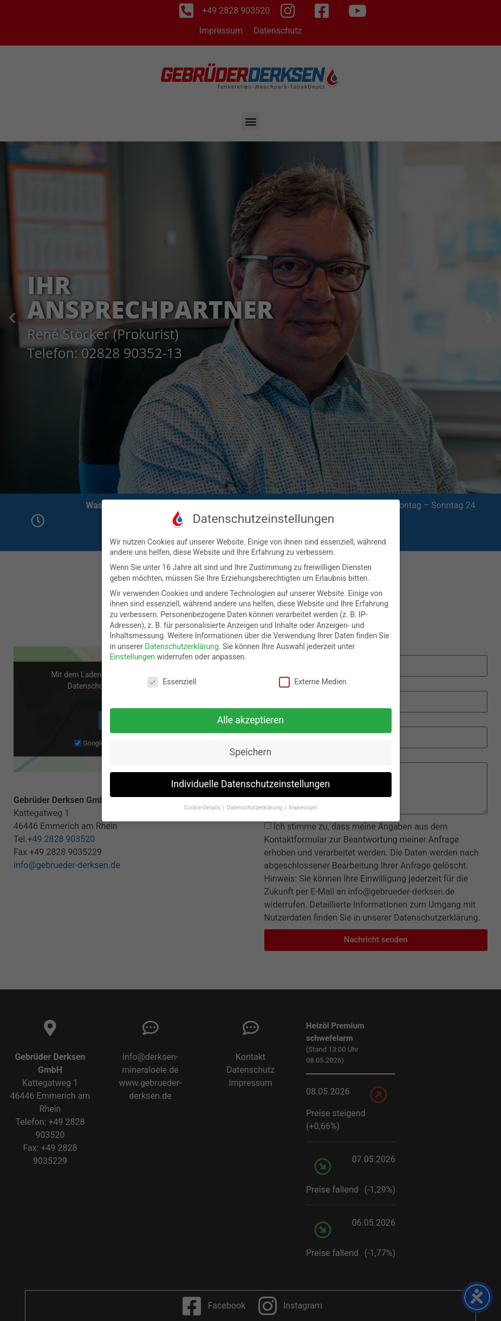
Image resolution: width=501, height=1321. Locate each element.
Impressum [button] (303, 807)
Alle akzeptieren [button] (250, 720)
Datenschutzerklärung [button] (255, 807)
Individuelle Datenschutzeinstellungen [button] (250, 784)
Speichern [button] (250, 752)
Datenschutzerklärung (181, 646)
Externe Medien (312, 682)
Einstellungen (132, 656)
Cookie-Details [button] (203, 807)
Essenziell (171, 682)
